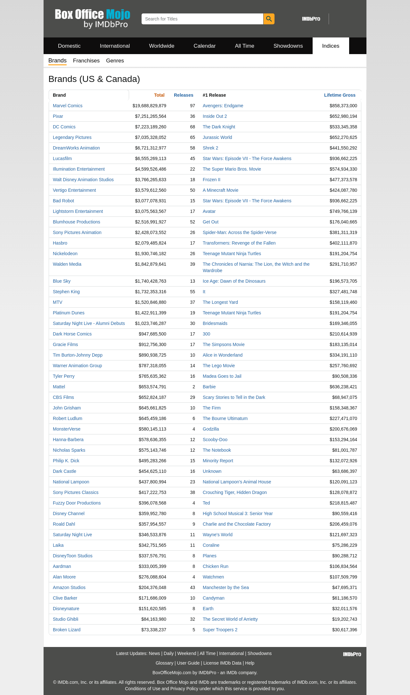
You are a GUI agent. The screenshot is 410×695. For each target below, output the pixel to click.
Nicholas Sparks (69, 450)
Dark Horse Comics (72, 333)
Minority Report (218, 460)
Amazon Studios (69, 587)
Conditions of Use (142, 688)
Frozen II (211, 179)
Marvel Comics (68, 105)
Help (249, 663)
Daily (169, 653)
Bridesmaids (215, 323)
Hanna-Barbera (68, 439)
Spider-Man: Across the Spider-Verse (239, 232)
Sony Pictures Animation (77, 232)
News (154, 653)
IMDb (231, 672)
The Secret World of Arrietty (230, 619)
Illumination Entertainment (79, 169)
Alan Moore (64, 576)
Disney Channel (69, 513)
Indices (331, 46)
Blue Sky (61, 281)
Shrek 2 (210, 147)
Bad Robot (63, 200)
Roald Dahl (64, 524)
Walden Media (67, 264)
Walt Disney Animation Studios (83, 179)
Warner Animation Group (77, 365)
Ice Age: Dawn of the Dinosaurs (234, 281)
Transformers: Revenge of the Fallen (239, 243)
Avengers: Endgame (223, 105)
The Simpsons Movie (224, 344)
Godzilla (211, 429)
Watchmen (213, 576)
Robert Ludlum (67, 418)
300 (206, 333)
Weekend (186, 653)
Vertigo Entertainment (74, 190)
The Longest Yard (220, 302)
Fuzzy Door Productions (77, 502)
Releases (183, 95)
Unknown (212, 471)
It (204, 291)
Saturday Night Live (72, 534)
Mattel (59, 386)
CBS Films (63, 397)
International (115, 46)
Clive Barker (65, 598)
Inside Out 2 (215, 116)
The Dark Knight (219, 126)
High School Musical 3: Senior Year (238, 513)
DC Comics (64, 126)
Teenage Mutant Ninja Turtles (232, 253)
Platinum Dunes (69, 312)
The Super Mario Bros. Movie (232, 169)
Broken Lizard (66, 629)
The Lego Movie (219, 365)
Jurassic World (217, 137)
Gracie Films (65, 344)
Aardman (62, 566)
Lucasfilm (62, 158)
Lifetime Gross (340, 95)
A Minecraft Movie (220, 190)
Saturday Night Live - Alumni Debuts (89, 323)
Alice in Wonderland (222, 355)
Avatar (209, 211)
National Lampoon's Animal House (237, 481)
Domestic (69, 46)
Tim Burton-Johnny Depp (77, 355)
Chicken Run (215, 566)
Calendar (205, 46)
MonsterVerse (66, 429)
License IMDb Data (222, 663)
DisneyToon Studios (73, 555)
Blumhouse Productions (76, 221)
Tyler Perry (64, 376)
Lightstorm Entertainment (78, 211)
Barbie (209, 386)
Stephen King (66, 291)
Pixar (58, 116)
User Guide (188, 663)
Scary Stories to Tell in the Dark (234, 397)
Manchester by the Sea (226, 587)
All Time (244, 46)
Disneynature (66, 608)
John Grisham (67, 407)
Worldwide (161, 46)
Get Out (210, 221)
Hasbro (60, 243)
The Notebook (217, 450)
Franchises (86, 61)
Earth (208, 608)
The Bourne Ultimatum (225, 418)
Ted (206, 502)
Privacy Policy (184, 688)
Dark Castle (64, 471)
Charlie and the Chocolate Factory (237, 524)
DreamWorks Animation (76, 147)
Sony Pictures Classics (75, 492)
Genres (115, 61)
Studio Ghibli (65, 619)
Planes (210, 555)
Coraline (211, 545)
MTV (57, 302)
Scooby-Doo (215, 439)
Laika (58, 545)
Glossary (164, 663)
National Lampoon (71, 481)
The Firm (212, 407)
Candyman (214, 598)
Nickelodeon (65, 253)
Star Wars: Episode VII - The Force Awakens (247, 158)
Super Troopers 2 (220, 629)
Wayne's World (218, 534)
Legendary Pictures (72, 137)
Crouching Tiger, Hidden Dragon (235, 492)
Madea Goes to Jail (222, 376)
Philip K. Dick (66, 460)
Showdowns (288, 46)
